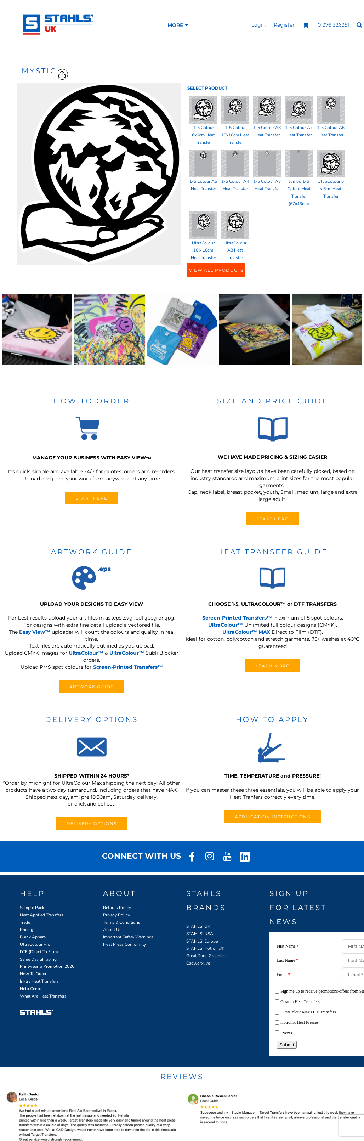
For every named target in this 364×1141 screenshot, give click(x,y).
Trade (25, 922)
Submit (286, 1044)
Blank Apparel (33, 937)
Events (286, 1032)
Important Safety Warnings (128, 937)
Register (284, 25)
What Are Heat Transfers (43, 996)
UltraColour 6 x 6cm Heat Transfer (331, 189)
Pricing (26, 929)
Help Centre (31, 989)
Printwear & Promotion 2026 (47, 966)
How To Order (33, 974)
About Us (112, 929)
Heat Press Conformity (124, 944)
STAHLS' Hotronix (203, 948)
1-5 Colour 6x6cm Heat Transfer (203, 135)
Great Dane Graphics (206, 956)
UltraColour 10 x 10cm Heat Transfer (203, 250)
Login (258, 25)
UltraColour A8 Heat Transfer (235, 250)
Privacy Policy (116, 915)
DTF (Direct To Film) (39, 952)
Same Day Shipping (38, 959)
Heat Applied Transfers (41, 915)
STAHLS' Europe (202, 941)
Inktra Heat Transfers (39, 981)
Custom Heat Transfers (300, 1001)
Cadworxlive (198, 963)
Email (283, 974)
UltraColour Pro (35, 944)
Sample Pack (32, 907)
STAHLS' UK (198, 926)
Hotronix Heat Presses (299, 1022)
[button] (306, 25)
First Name (288, 946)
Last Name (287, 960)
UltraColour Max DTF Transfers (308, 1012)
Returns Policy (117, 907)
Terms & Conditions (121, 922)
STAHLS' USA (199, 934)
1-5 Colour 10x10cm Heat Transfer (235, 135)
